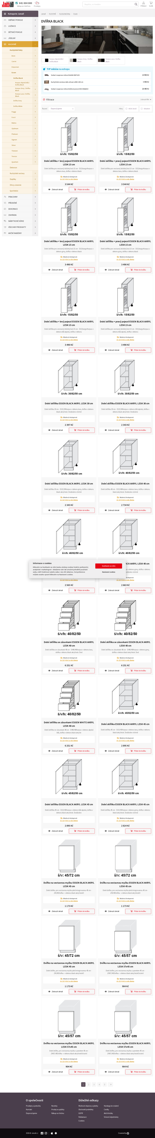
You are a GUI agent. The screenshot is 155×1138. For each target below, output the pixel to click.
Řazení (44, 109)
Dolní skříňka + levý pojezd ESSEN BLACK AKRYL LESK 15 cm (69, 162)
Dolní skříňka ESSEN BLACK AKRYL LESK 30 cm (69, 403)
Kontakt (29, 1109)
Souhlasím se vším (108, 566)
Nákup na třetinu (57, 1113)
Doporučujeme (31, 1113)
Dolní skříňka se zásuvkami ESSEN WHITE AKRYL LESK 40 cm (69, 724)
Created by (123, 1133)
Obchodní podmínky (85, 1109)
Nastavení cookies (108, 572)
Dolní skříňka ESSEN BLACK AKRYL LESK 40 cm (125, 483)
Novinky (54, 1106)
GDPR (80, 1113)
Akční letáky (108, 1113)
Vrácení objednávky (111, 1117)
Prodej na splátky (57, 1109)
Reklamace (82, 1117)
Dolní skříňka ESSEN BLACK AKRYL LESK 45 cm (125, 724)
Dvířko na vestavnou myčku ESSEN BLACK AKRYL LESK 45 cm (68, 884)
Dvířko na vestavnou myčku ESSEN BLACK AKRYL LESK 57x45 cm (125, 964)
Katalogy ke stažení (111, 1106)
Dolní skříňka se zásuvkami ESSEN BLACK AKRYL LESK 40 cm (69, 644)
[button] (61, 108)
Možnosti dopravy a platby (88, 1106)
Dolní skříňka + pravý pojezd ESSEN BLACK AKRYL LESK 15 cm (125, 162)
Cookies (81, 1121)
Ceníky (106, 1109)
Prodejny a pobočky (33, 1106)
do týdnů (69, 179)
